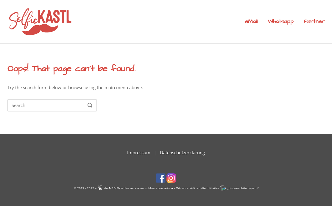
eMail (251, 22)
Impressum (138, 152)
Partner (314, 22)
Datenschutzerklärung (182, 152)
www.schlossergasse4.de (155, 188)
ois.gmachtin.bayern (243, 188)
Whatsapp (281, 22)
